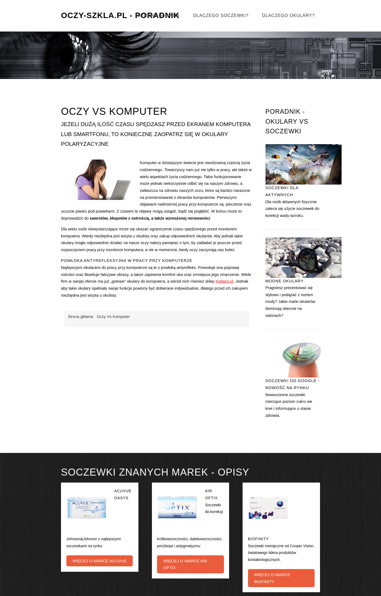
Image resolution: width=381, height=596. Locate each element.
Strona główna (159, 15)
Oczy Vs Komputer (113, 316)
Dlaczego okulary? (288, 15)
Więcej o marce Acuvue (99, 561)
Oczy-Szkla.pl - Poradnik (120, 15)
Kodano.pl (224, 281)
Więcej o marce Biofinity (272, 578)
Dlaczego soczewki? (221, 15)
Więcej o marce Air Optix (185, 564)
